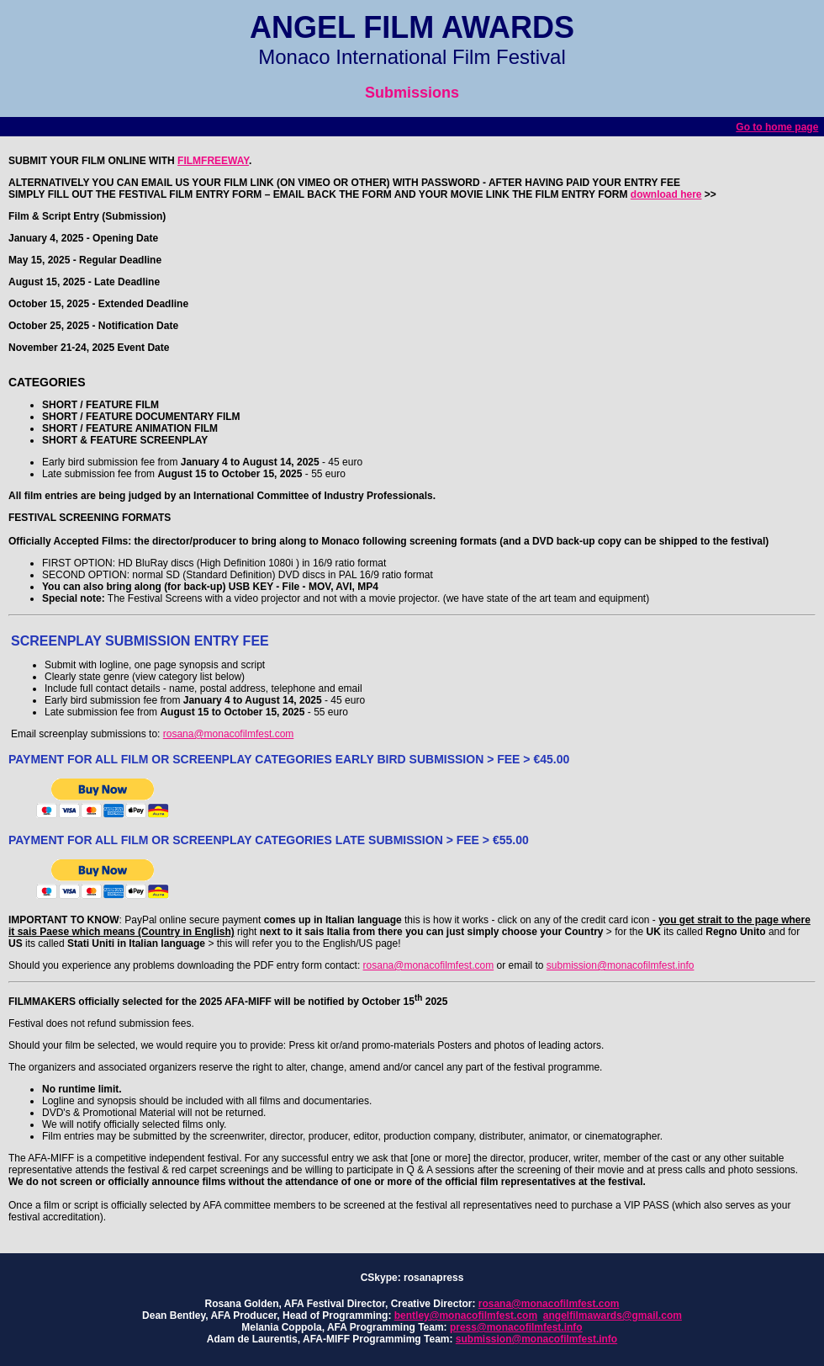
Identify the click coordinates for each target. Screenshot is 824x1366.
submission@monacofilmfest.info (621, 965)
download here (666, 194)
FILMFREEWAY (213, 161)
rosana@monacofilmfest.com (228, 734)
